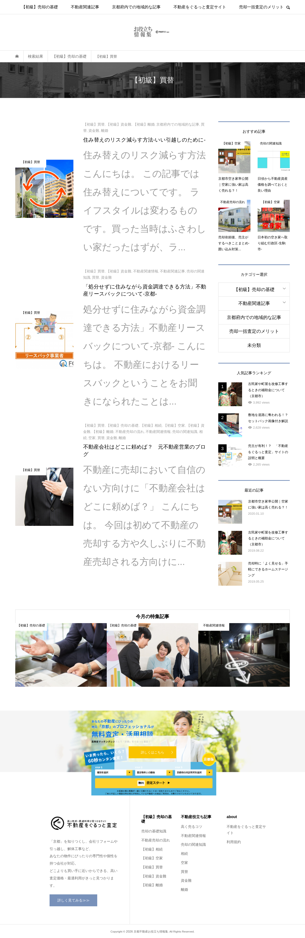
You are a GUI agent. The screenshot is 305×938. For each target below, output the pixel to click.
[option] (61, 655)
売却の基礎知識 (153, 831)
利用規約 (234, 842)
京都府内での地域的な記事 (136, 7)
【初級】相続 (152, 849)
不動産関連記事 (85, 7)
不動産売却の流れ (155, 840)
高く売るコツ (191, 827)
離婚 (184, 890)
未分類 (254, 345)
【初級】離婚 (152, 885)
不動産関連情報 (193, 836)
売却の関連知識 (193, 844)
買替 (184, 872)
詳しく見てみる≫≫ (73, 900)
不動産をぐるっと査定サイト (199, 7)
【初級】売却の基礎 (39, 7)
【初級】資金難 (153, 876)
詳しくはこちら (152, 752)
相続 (184, 854)
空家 (184, 863)
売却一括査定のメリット (261, 7)
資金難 (186, 880)
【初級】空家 (152, 858)
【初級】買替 (152, 867)
